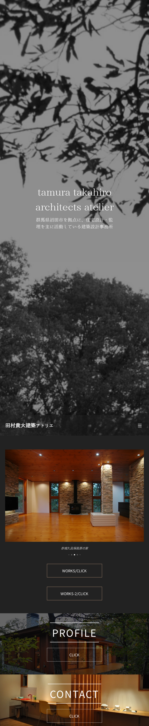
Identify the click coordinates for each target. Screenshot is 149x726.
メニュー (140, 425)
